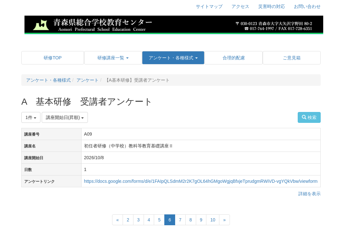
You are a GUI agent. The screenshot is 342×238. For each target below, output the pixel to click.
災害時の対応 (271, 6)
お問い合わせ (307, 6)
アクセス (240, 6)
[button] (113, 57)
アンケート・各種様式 (48, 80)
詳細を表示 (309, 193)
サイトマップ (209, 6)
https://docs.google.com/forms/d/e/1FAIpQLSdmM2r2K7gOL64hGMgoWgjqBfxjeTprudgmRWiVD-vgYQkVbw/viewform (200, 181)
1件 (30, 117)
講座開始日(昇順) (65, 117)
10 (212, 219)
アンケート (87, 80)
